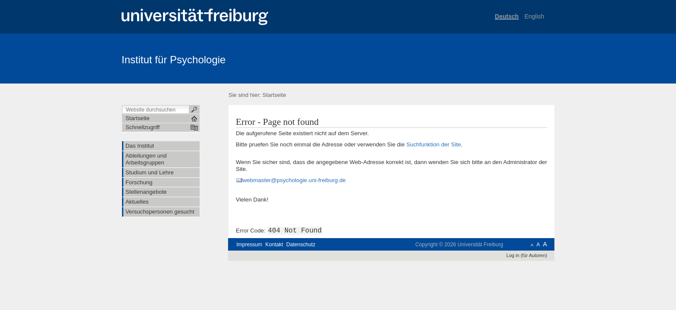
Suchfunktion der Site (433, 144)
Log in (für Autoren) (527, 255)
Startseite (274, 95)
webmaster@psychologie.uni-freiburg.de (294, 180)
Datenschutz (300, 245)
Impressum (249, 245)
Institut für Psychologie (173, 59)
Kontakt (274, 245)
